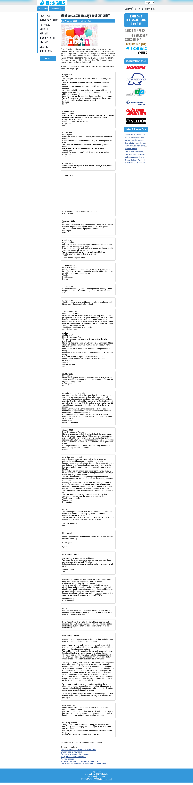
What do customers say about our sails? (141, 146)
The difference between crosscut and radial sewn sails (146, 154)
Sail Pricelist (43, 9)
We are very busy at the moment (75, 754)
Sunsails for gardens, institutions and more (79, 761)
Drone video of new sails (71, 752)
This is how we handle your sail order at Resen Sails (83, 764)
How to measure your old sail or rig (139, 163)
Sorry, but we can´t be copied (73, 757)
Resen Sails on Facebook (135, 160)
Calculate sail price (56, 9)
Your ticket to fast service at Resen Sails (78, 750)
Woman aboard (67, 759)
